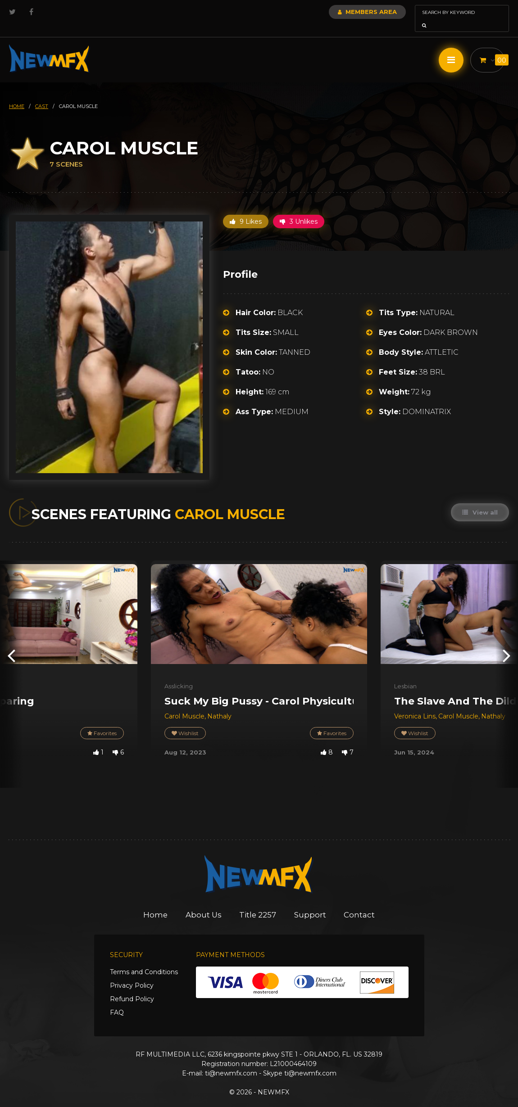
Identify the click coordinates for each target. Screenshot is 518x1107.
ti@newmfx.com (231, 1061)
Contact (360, 902)
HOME (16, 93)
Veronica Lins (415, 704)
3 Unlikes (299, 209)
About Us (203, 902)
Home (154, 902)
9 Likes (246, 209)
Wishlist (185, 720)
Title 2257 (258, 902)
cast (41, 93)
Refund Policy (132, 986)
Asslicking (178, 673)
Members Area (343, 11)
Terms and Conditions (144, 959)
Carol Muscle (184, 704)
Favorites (102, 720)
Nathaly (219, 704)
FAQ (117, 1000)
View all (480, 499)
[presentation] (11, 642)
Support (311, 902)
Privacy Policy (132, 973)
